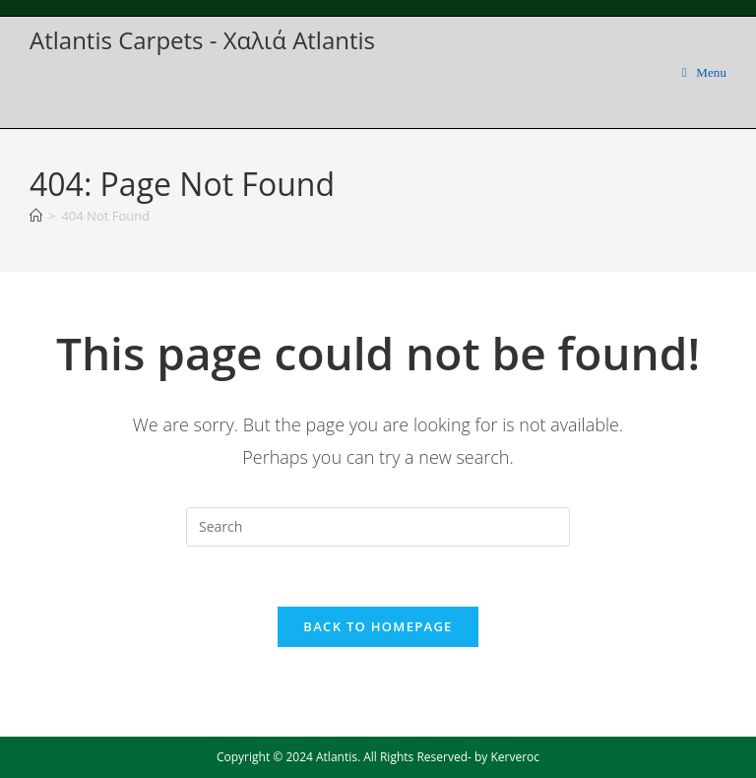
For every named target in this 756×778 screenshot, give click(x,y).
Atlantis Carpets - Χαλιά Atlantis (202, 40)
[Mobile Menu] (704, 72)
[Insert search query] (378, 527)
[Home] (36, 216)
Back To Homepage (377, 626)
